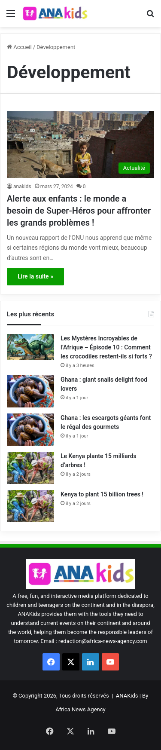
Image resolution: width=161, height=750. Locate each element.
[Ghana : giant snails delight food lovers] (30, 391)
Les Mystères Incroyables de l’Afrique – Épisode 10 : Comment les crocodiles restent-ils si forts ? (106, 347)
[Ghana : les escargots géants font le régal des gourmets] (30, 429)
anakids (22, 187)
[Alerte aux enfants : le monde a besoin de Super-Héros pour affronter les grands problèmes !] (80, 144)
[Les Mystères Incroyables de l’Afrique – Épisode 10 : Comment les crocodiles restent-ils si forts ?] (30, 347)
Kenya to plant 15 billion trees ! (102, 494)
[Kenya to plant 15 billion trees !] (30, 506)
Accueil (19, 47)
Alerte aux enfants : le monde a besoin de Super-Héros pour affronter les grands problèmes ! (79, 210)
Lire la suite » (35, 276)
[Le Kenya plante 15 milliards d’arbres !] (30, 468)
